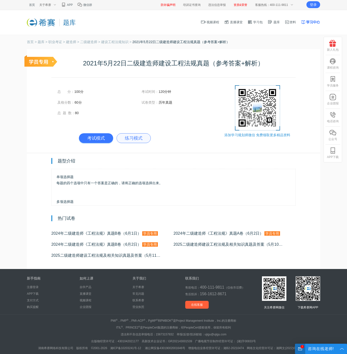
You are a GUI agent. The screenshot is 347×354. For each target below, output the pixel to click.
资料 (290, 22)
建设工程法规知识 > (116, 42)
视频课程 (210, 22)
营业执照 (138, 307)
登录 (313, 5)
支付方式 (33, 300)
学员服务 (333, 81)
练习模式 (133, 138)
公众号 (332, 135)
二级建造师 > (90, 42)
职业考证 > (57, 42)
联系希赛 (138, 300)
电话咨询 (333, 117)
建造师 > (73, 42)
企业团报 (85, 307)
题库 (274, 22)
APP (67, 5)
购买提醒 (33, 307)
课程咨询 (333, 63)
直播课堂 (233, 22)
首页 (32, 5)
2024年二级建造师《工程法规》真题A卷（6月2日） (227, 233)
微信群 (84, 5)
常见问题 (138, 293)
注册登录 (33, 287)
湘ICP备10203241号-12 (126, 348)
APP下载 (33, 293)
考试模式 (96, 138)
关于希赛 (138, 287)
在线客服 (197, 304)
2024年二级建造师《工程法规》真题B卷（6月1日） (104, 233)
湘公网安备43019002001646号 (165, 348)
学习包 (255, 22)
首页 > (32, 42)
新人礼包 (333, 45)
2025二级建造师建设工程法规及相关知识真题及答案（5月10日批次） (235, 244)
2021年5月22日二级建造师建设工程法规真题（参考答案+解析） (181, 42)
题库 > (43, 42)
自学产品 (85, 287)
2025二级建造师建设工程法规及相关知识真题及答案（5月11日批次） (112, 255)
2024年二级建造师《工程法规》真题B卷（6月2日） (104, 244)
